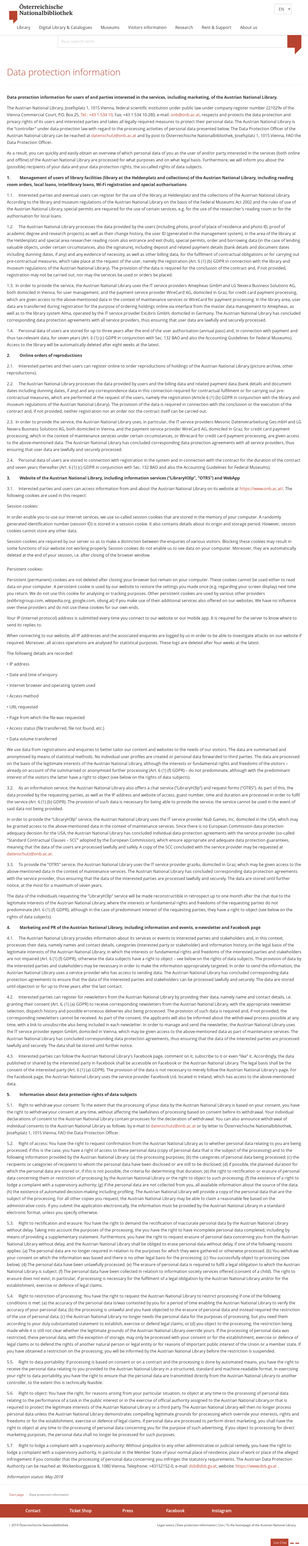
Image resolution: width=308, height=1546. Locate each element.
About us (248, 27)
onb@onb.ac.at (185, 118)
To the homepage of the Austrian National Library (261, 1528)
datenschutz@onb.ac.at (113, 138)
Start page (16, 1497)
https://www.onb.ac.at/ (261, 491)
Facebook (175, 1514)
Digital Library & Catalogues (65, 27)
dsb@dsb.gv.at (203, 1469)
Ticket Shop (80, 1514)
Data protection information (196, 1528)
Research (184, 27)
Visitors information (147, 27)
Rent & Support (216, 27)
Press (127, 1514)
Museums (110, 27)
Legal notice (165, 1528)
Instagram (221, 1514)
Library (23, 27)
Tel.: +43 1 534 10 (97, 118)
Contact (32, 1514)
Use (221, 1528)
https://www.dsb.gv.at (256, 1469)
